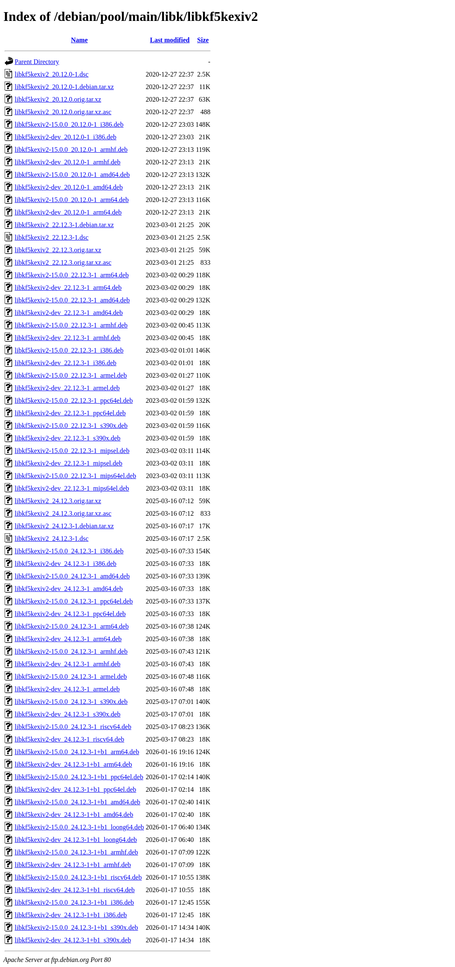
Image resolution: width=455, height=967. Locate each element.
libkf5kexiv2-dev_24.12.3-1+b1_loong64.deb (76, 839)
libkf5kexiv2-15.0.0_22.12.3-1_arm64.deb (72, 275)
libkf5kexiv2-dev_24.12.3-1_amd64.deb (69, 588)
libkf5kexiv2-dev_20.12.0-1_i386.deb (65, 137)
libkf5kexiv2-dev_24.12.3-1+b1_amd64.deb (74, 814)
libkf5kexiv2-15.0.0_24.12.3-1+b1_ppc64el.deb (79, 776)
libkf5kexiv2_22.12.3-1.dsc (51, 237)
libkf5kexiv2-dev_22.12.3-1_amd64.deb (69, 312)
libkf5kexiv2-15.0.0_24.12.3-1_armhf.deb (71, 651)
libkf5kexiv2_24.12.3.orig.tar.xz (58, 500)
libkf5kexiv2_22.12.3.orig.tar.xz (58, 249)
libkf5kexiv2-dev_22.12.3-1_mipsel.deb (68, 463)
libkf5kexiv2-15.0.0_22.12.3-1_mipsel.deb (72, 450)
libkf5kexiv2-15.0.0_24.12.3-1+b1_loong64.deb (79, 827)
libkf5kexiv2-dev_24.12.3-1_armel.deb (67, 689)
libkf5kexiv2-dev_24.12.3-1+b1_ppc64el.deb (75, 789)
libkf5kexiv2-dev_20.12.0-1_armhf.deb (68, 162)
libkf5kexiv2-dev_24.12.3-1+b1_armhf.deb (73, 864)
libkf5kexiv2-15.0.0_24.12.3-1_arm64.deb (72, 626)
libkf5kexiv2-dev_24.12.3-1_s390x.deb (68, 714)
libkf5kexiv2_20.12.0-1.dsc (51, 74)
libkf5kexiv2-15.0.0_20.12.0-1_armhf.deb (71, 149)
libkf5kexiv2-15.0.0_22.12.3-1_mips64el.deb (75, 475)
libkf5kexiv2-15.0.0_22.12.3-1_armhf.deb (71, 325)
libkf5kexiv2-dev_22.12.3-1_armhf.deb (68, 337)
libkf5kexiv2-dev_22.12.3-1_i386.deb (65, 362)
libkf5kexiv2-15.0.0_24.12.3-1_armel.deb (71, 676)
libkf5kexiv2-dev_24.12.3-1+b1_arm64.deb (73, 764)
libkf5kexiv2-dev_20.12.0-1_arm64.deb (68, 212)
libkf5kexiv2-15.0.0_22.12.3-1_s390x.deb (71, 425)
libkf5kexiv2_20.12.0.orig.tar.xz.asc (63, 111)
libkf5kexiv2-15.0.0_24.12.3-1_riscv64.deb (73, 726)
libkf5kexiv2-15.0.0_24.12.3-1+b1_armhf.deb (76, 852)
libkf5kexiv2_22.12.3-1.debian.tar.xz (64, 224)
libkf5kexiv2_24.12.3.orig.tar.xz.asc (63, 513)
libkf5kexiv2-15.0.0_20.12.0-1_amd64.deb (72, 174)
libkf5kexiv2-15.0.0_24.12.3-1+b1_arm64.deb (77, 751)
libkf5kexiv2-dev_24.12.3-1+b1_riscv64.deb (75, 889)
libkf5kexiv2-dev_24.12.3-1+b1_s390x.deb (73, 940)
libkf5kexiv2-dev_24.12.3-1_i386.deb (65, 563)
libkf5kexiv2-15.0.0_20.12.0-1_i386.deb (69, 124)
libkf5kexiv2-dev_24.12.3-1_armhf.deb (68, 664)
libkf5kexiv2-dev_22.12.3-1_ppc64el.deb (70, 413)
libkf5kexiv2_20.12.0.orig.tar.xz (58, 99)
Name (79, 39)
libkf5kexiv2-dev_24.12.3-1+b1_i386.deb (71, 914)
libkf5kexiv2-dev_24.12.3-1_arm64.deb (68, 638)
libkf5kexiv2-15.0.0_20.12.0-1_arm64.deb (72, 199)
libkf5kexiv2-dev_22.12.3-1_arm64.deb (68, 287)
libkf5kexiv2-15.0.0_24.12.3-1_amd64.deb (72, 576)
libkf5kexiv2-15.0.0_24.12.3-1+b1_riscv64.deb (78, 877)
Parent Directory (37, 61)
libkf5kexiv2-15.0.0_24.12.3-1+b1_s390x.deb (76, 927)
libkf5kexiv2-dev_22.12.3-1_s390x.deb (68, 438)
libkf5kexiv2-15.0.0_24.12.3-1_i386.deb (69, 551)
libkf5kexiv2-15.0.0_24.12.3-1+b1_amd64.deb (77, 802)
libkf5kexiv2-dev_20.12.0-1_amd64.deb (69, 187)
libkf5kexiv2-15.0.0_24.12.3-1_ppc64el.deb (74, 601)
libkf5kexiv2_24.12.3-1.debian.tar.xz (64, 526)
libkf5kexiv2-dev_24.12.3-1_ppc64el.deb (70, 613)
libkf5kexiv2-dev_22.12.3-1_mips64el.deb (72, 488)
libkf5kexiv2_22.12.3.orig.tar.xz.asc (63, 262)
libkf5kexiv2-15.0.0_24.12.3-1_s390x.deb (71, 701)
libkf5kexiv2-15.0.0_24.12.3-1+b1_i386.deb (74, 902)
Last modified (170, 39)
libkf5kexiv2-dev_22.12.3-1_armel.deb (67, 387)
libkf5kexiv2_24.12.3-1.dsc (51, 538)
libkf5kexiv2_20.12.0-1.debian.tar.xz (64, 86)
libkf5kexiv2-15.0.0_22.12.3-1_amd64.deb (72, 300)
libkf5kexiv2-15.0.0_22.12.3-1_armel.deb (71, 375)
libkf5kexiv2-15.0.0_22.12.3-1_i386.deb (69, 350)
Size (203, 39)
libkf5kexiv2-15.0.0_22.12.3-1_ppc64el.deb (74, 400)
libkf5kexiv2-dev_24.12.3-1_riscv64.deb (69, 739)
